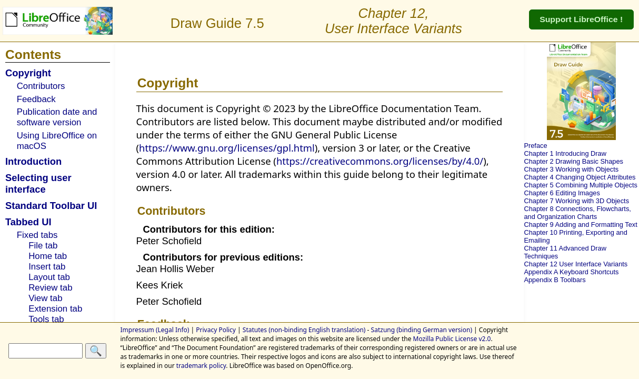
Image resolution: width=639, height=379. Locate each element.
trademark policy (201, 365)
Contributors (41, 86)
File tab (42, 246)
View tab (45, 298)
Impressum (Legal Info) (155, 329)
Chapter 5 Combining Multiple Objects (580, 185)
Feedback (36, 99)
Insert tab (46, 267)
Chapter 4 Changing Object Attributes (579, 177)
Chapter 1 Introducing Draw (565, 153)
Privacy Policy (216, 329)
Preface (535, 145)
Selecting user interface (38, 183)
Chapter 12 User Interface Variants (575, 264)
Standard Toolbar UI (51, 205)
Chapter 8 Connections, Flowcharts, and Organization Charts (577, 213)
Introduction (33, 161)
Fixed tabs (37, 235)
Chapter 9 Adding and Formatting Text (580, 224)
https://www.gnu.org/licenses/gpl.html (227, 147)
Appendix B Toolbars (554, 280)
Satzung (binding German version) (421, 329)
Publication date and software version (57, 117)
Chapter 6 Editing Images (562, 193)
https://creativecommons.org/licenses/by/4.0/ (379, 160)
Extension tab (55, 309)
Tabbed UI (28, 221)
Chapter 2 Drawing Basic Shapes (573, 161)
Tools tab (46, 319)
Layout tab (49, 277)
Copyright (28, 72)
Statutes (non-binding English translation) (304, 329)
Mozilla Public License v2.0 (452, 338)
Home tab (47, 256)
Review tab (50, 288)
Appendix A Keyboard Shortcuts (571, 272)
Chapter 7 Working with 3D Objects (576, 201)
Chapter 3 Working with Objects (571, 169)
